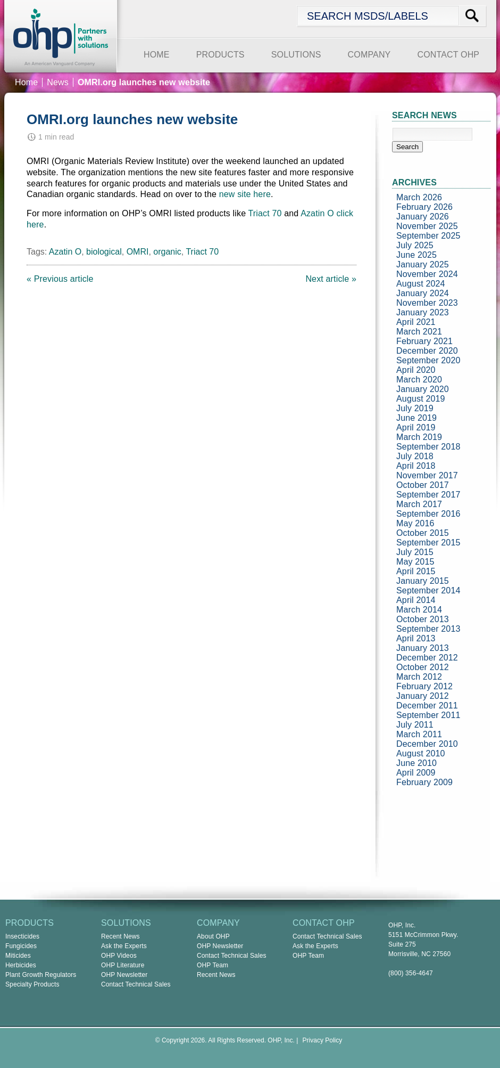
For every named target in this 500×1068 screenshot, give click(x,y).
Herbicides (20, 965)
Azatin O (317, 213)
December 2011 (427, 705)
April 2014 (416, 600)
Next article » (330, 278)
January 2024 (422, 293)
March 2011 (419, 734)
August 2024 (420, 283)
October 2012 (422, 667)
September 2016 (428, 513)
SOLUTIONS (296, 54)
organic (167, 251)
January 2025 (422, 264)
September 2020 (428, 360)
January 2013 (422, 648)
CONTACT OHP (448, 54)
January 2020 (422, 389)
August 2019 (420, 398)
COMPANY (369, 54)
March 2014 (419, 609)
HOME (157, 54)
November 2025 (427, 226)
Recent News (120, 936)
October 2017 (422, 485)
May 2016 (415, 523)
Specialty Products (32, 984)
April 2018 (416, 465)
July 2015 (415, 552)
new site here (245, 194)
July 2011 (415, 724)
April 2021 (416, 322)
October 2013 (422, 619)
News (58, 82)
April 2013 (416, 638)
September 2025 (428, 235)
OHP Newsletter (124, 975)
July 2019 (415, 408)
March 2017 (419, 504)
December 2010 (427, 743)
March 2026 (419, 197)
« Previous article (60, 278)
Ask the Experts (124, 946)
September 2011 (428, 715)
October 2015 (422, 532)
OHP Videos (119, 955)
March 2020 (419, 379)
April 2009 (416, 772)
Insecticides (22, 936)
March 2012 (419, 676)
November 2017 (427, 475)
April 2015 (416, 571)
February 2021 (424, 341)
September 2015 (428, 542)
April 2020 (416, 369)
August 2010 (420, 753)
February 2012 (424, 686)
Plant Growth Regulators (41, 975)
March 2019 (419, 437)
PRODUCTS (220, 54)
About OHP (213, 936)
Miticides (18, 955)
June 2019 (416, 417)
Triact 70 (265, 213)
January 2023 (422, 312)
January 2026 (422, 216)
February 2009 (424, 782)
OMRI (138, 251)
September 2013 (428, 628)
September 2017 (428, 494)
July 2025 (415, 245)
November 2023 (427, 302)
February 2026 (424, 206)
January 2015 (422, 580)
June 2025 (416, 254)
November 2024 (427, 274)
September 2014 (428, 590)
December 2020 (427, 350)
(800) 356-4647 (410, 973)
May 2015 (415, 561)
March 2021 (419, 331)
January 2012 (422, 695)
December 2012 (427, 657)
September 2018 (428, 446)
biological (104, 251)
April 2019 (416, 427)
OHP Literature (123, 965)
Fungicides (21, 946)
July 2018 (415, 456)
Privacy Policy (323, 1040)
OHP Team (212, 965)
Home (26, 82)
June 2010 (416, 763)
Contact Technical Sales (136, 984)
